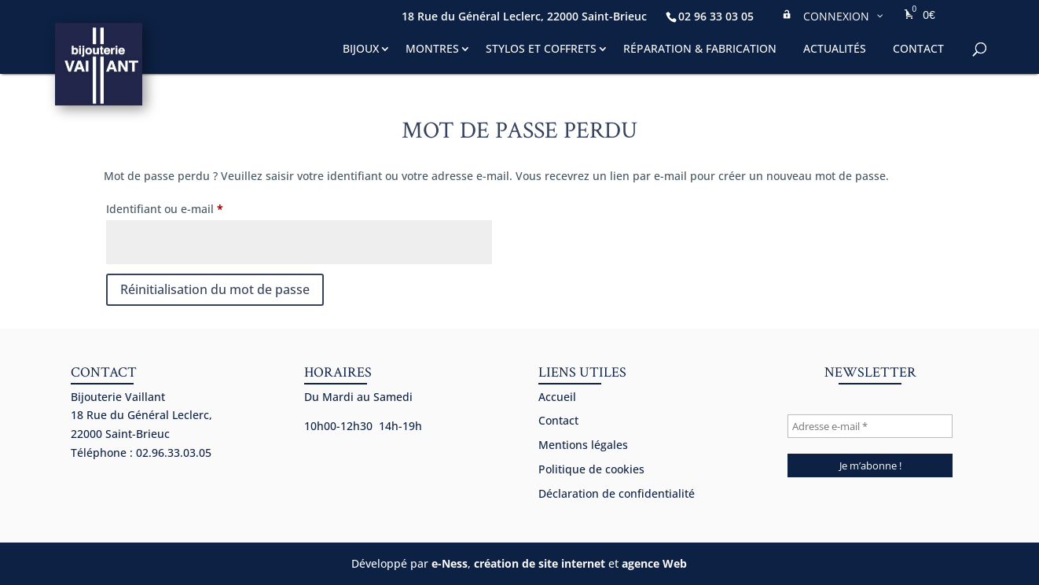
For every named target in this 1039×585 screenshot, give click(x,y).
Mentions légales (583, 444)
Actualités (834, 48)
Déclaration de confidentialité (616, 493)
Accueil (557, 396)
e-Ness (449, 563)
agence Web (654, 563)
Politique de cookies (591, 469)
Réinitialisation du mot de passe (215, 289)
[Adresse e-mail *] (870, 426)
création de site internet (539, 563)
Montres (432, 48)
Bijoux (361, 48)
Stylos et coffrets (541, 48)
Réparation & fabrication (699, 48)
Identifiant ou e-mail (193, 207)
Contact (918, 48)
